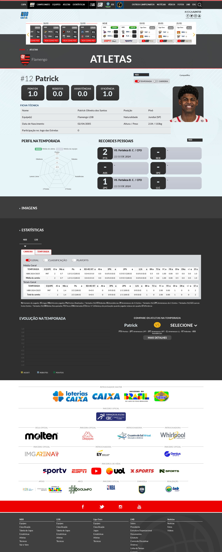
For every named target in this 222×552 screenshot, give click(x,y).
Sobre (133, 523)
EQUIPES (56, 4)
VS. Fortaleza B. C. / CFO (128, 150)
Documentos (136, 534)
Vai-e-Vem (24, 544)
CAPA (23, 4)
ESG (194, 4)
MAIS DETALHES (157, 337)
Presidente (135, 527)
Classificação (24, 527)
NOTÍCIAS (161, 4)
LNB (188, 4)
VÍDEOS (171, 4)
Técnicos (23, 541)
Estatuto (134, 537)
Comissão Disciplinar (139, 541)
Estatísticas (24, 534)
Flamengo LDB (85, 117)
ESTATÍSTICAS (79, 4)
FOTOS (181, 4)
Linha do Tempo (137, 548)
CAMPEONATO (43, 4)
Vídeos (170, 530)
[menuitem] (43, 5)
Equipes (22, 523)
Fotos (169, 527)
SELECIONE (183, 325)
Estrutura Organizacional (141, 530)
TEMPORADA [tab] (43, 251)
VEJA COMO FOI (32, 41)
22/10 (122, 156)
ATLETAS (66, 4)
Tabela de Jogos (26, 530)
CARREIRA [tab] (28, 251)
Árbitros (134, 544)
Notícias (171, 523)
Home (22, 50)
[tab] (25, 240)
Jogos (96, 530)
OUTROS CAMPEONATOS (143, 4)
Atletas (34, 49)
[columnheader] (55, 269)
